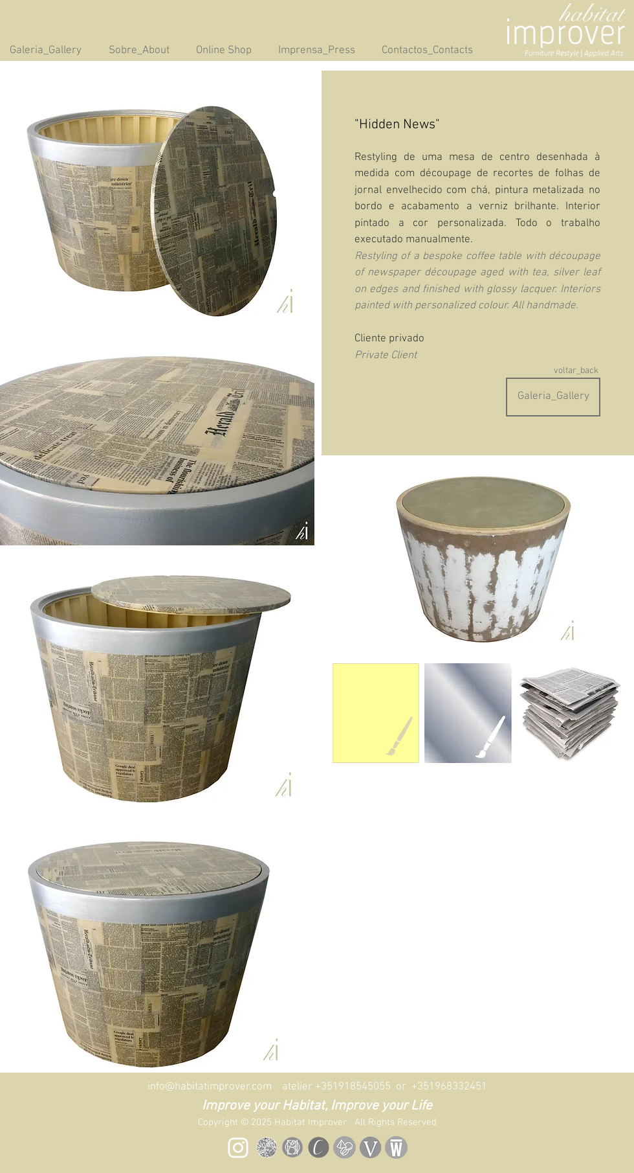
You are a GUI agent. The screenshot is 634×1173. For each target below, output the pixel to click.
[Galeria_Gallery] (553, 397)
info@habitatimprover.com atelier (231, 1086)
